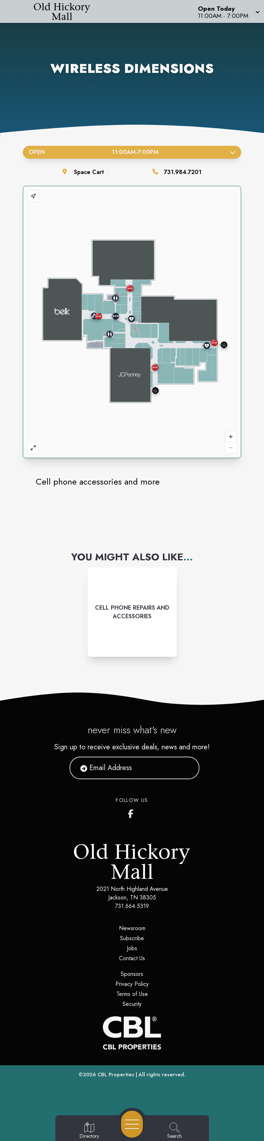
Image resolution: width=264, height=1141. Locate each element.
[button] (228, 11)
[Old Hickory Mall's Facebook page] (132, 812)
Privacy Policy (132, 984)
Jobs (132, 948)
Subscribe (132, 938)
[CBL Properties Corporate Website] (132, 1033)
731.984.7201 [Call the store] (182, 172)
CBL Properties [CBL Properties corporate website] (116, 1074)
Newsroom (132, 928)
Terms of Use (132, 994)
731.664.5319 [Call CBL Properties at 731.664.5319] (132, 906)
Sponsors (132, 974)
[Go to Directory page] (89, 1131)
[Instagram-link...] (132, 612)
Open (132, 152)
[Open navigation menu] (132, 1124)
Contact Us (132, 958)
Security (132, 1004)
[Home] (67, 11)
